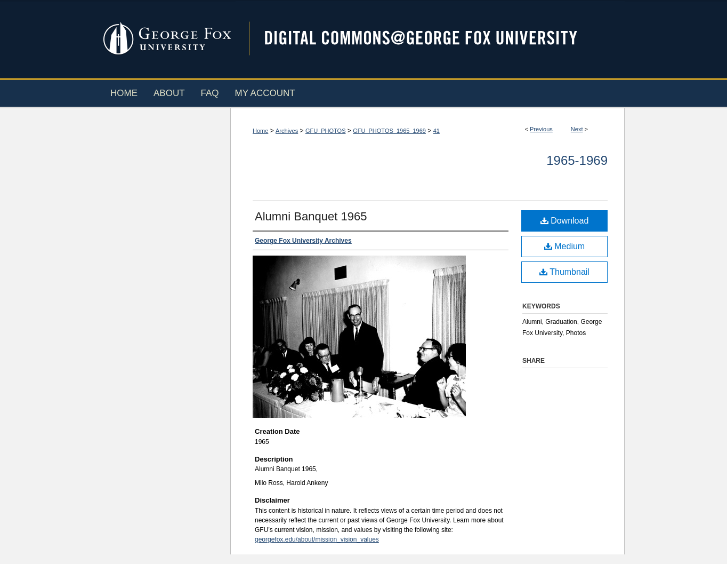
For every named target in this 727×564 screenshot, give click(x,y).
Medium (564, 246)
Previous (541, 129)
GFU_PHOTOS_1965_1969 (389, 131)
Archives (287, 131)
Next (577, 129)
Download (564, 220)
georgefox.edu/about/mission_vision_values (317, 539)
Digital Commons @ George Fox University (430, 38)
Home (260, 131)
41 (436, 131)
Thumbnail (564, 271)
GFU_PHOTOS (325, 131)
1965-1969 (577, 160)
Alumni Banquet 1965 (311, 216)
